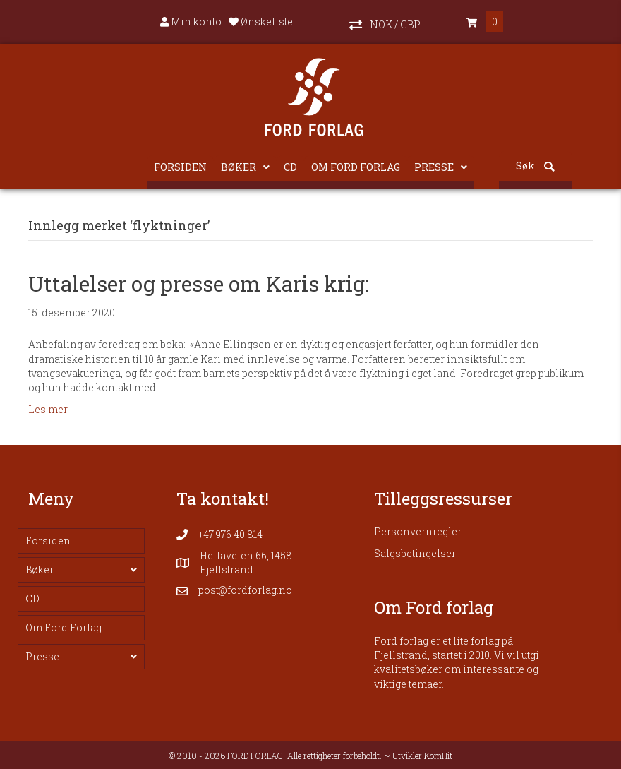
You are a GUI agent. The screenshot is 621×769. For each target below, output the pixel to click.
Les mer (48, 409)
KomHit (438, 755)
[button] (385, 22)
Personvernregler (418, 531)
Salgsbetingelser (415, 553)
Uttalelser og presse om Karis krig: (198, 283)
